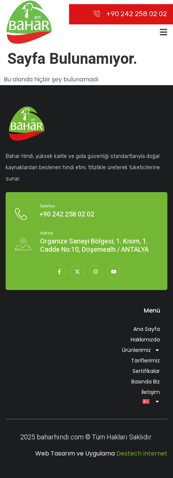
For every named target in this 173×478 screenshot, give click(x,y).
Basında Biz (145, 381)
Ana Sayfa (146, 329)
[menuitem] (86, 401)
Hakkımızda (145, 339)
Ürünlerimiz (141, 350)
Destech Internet (141, 453)
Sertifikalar (146, 371)
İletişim (150, 392)
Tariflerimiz (145, 360)
